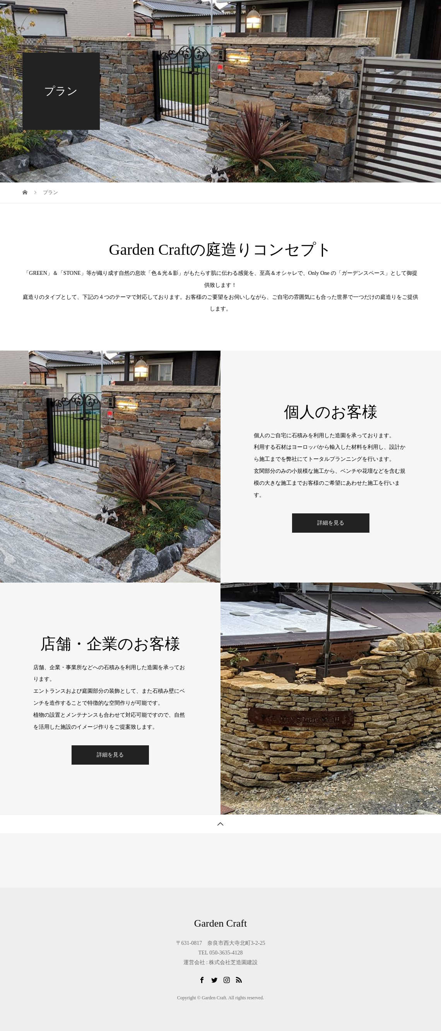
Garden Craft (48, 13)
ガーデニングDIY (278, 13)
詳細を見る (330, 523)
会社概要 (332, 13)
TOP (134, 13)
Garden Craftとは (180, 13)
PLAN (229, 13)
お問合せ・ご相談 (386, 13)
